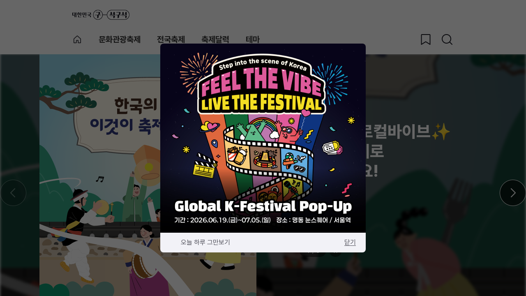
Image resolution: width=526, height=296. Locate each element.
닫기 (350, 242)
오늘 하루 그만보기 (205, 242)
